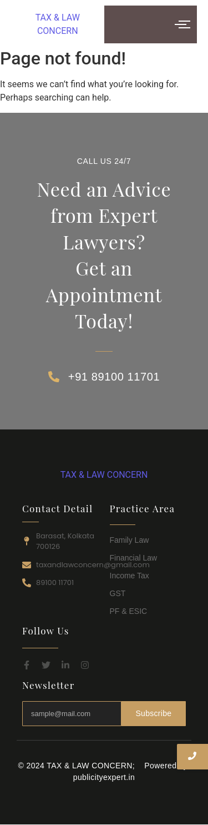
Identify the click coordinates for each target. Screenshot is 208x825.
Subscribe (153, 713)
